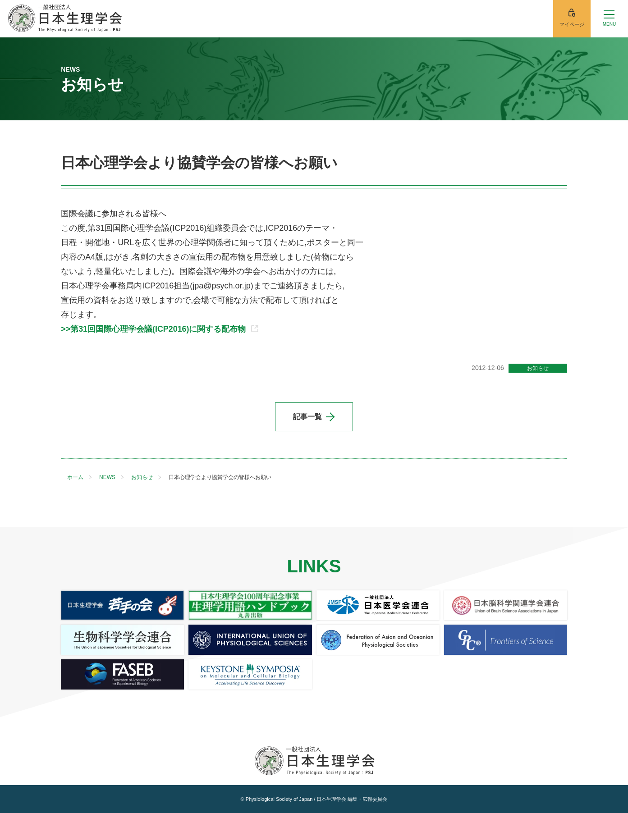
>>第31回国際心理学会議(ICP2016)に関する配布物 (159, 329)
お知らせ (538, 368)
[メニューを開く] (609, 18)
